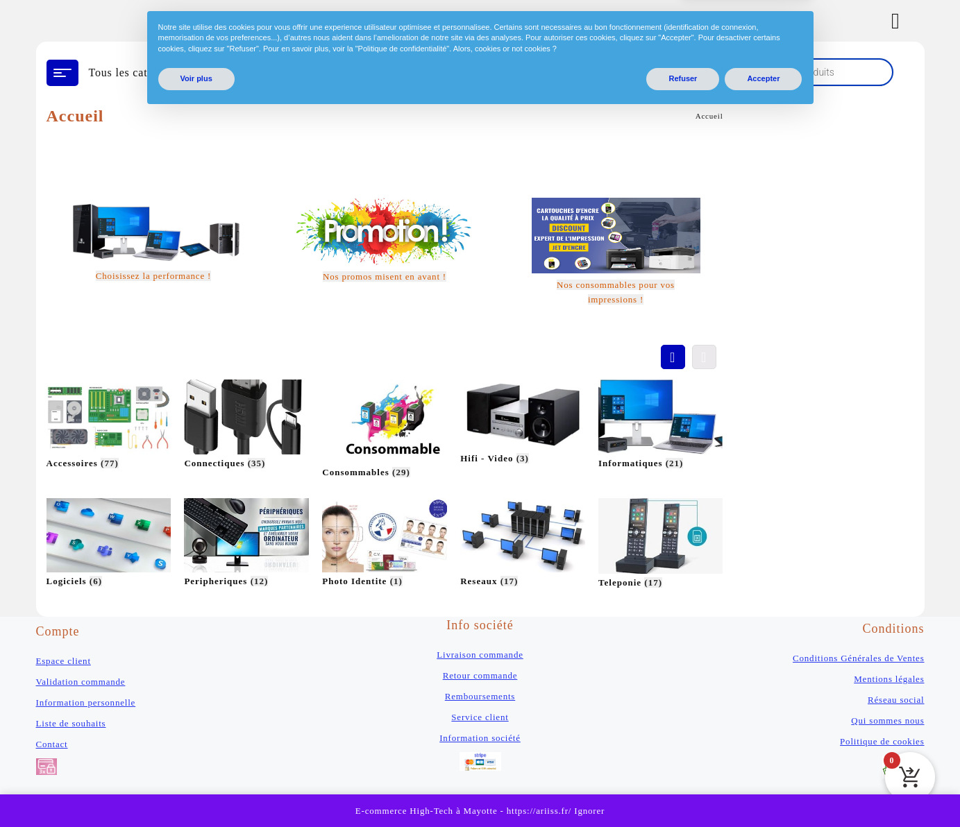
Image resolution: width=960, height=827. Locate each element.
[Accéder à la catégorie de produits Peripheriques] (246, 544)
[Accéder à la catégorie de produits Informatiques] (660, 426)
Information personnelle (86, 702)
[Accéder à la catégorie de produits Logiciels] (109, 544)
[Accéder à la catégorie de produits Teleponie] (660, 544)
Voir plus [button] (196, 791)
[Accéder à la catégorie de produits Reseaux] (522, 544)
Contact (52, 744)
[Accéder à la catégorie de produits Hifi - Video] (522, 423)
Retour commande (480, 675)
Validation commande (81, 681)
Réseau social (896, 699)
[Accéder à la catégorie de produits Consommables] (384, 430)
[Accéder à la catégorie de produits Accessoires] (109, 426)
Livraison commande (480, 654)
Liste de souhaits (71, 723)
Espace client (63, 661)
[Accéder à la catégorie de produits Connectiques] (246, 426)
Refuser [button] (682, 791)
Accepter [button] (763, 791)
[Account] (902, 21)
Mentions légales (889, 679)
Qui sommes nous (887, 720)
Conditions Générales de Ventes (858, 658)
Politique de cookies (882, 741)
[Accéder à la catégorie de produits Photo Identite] (384, 544)
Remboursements (480, 696)
